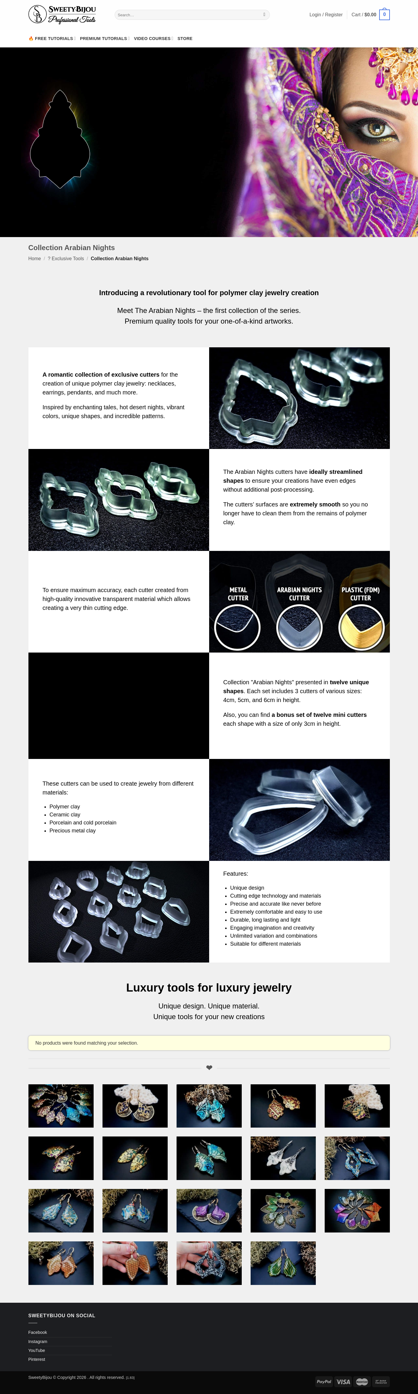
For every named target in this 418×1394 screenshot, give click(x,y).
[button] (371, 15)
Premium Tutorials (105, 38)
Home (34, 258)
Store (185, 38)
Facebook (37, 1332)
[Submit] (264, 15)
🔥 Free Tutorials (52, 38)
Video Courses (153, 38)
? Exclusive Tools (66, 258)
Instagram (37, 1341)
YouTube (36, 1350)
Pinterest (36, 1359)
